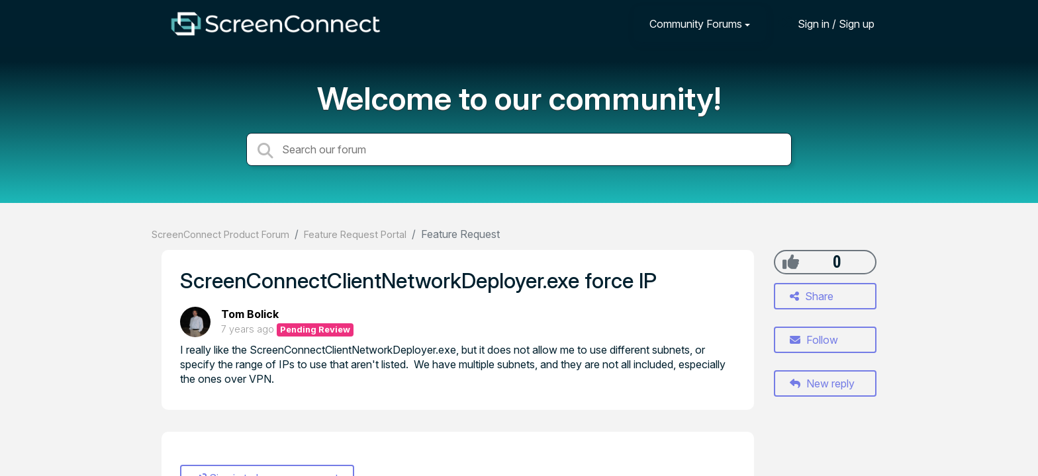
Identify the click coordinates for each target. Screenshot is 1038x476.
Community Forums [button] (695, 23)
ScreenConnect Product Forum (220, 234)
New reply (822, 383)
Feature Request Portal (355, 234)
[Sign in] (826, 23)
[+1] (790, 262)
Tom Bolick (250, 314)
